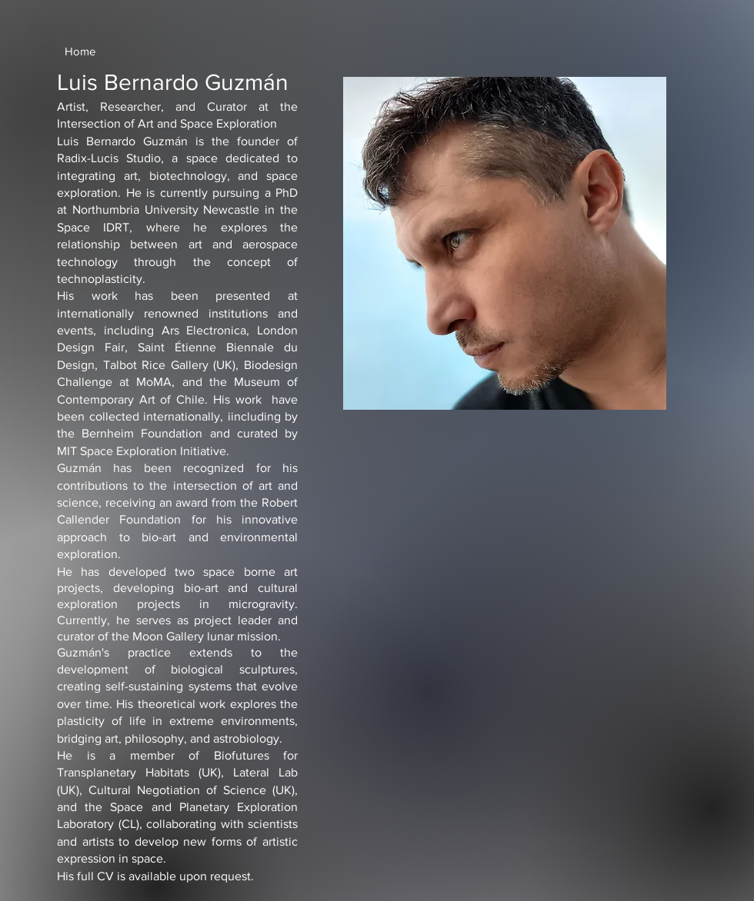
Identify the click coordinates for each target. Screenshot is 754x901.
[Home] (80, 50)
